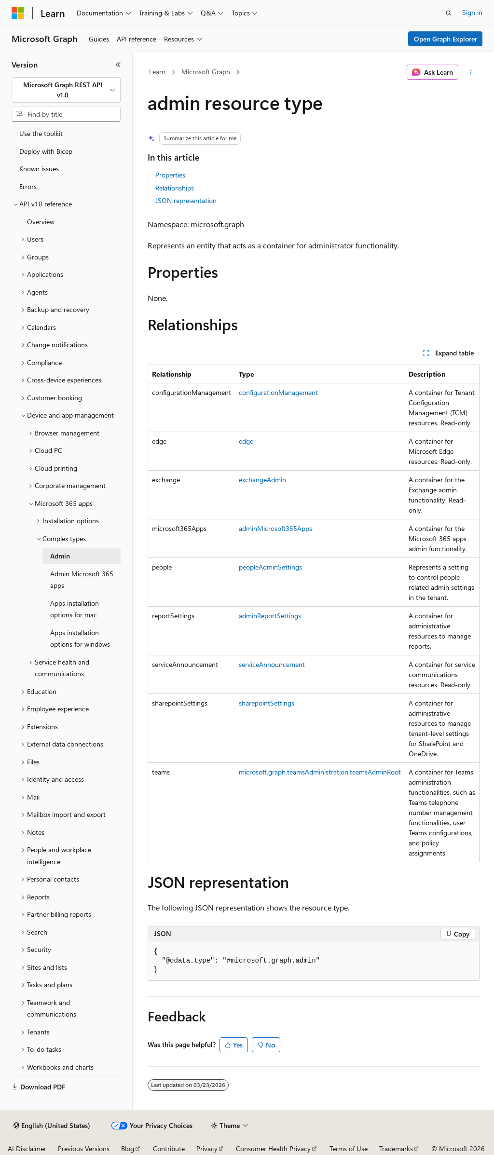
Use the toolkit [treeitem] (41, 133)
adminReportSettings (270, 615)
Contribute (169, 1148)
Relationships (174, 187)
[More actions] (470, 72)
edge (246, 441)
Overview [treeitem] (41, 221)
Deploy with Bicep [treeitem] (45, 151)
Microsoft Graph (205, 71)
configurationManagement (278, 392)
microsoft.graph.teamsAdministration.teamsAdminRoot (320, 771)
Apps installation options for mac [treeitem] (74, 609)
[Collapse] (118, 64)
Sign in (472, 12)
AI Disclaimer (27, 1148)
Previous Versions (84, 1148)
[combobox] (66, 90)
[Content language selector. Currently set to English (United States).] (52, 1125)
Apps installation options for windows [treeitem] (80, 638)
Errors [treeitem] (28, 186)
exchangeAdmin (262, 479)
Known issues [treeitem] (39, 168)
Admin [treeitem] (60, 555)
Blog (127, 1148)
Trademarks (396, 1148)
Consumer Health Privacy (273, 1148)
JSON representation (186, 200)
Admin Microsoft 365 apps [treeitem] (81, 579)
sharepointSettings (266, 702)
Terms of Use (348, 1148)
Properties (170, 174)
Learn (157, 71)
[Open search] (448, 13)
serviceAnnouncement (272, 664)
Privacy (207, 1148)
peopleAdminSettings (270, 566)
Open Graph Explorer (445, 38)
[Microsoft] (18, 13)
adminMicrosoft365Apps (275, 528)
